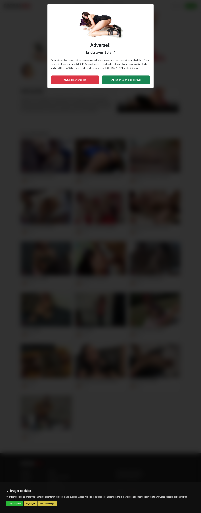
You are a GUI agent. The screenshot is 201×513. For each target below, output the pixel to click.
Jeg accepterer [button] (15, 504)
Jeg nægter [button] (30, 504)
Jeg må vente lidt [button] (75, 79)
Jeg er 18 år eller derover (126, 79)
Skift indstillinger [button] (47, 504)
